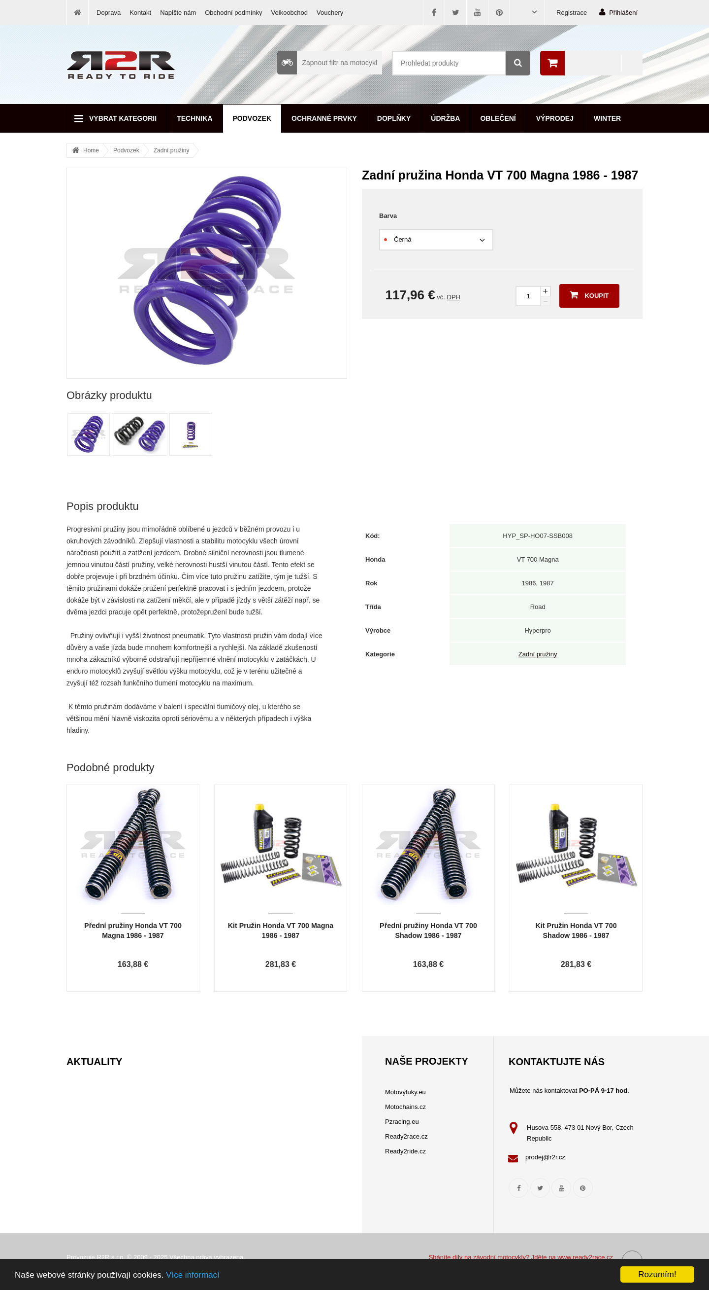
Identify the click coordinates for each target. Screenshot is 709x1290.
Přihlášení (618, 12)
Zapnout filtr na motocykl (327, 62)
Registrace (571, 12)
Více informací (193, 1275)
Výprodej (555, 118)
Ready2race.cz (406, 1136)
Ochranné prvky (324, 118)
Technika (194, 118)
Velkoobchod (289, 12)
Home (91, 150)
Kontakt (140, 12)
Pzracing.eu (402, 1121)
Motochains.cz (405, 1107)
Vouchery (330, 12)
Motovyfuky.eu (405, 1092)
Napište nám (178, 12)
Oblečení (498, 118)
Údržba (445, 118)
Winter (607, 118)
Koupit (589, 294)
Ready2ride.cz (405, 1151)
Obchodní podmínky (233, 12)
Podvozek (252, 118)
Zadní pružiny (172, 150)
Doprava (109, 12)
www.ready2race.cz (585, 1257)
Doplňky (394, 118)
